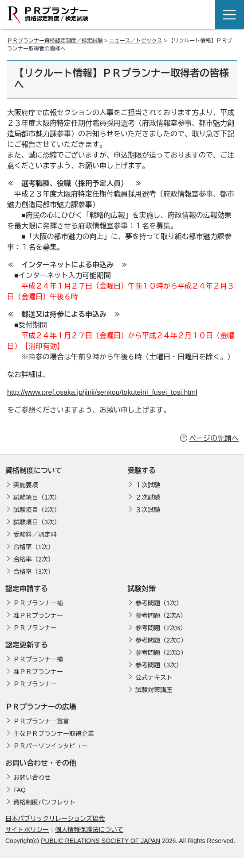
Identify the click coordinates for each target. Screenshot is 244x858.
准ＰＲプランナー (38, 615)
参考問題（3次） (158, 665)
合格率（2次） (33, 559)
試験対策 (141, 589)
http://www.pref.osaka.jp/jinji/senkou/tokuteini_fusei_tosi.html (102, 392)
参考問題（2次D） (161, 652)
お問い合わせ (32, 777)
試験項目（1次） (36, 497)
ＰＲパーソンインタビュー (50, 746)
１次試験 (147, 485)
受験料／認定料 (35, 534)
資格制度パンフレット (44, 802)
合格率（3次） (33, 571)
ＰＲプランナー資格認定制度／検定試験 (55, 41)
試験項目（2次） (36, 509)
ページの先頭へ (214, 438)
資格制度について (33, 470)
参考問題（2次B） (160, 627)
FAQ (19, 789)
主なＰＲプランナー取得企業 (53, 733)
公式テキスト (154, 677)
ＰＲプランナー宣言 (41, 721)
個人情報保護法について (89, 829)
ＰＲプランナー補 (38, 603)
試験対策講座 (154, 689)
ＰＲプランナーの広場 (40, 707)
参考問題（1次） (158, 603)
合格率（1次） (33, 546)
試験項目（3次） (36, 522)
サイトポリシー (27, 829)
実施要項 (25, 485)
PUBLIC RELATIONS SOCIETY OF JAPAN (100, 840)
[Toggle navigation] (229, 14)
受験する (141, 470)
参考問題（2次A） (160, 615)
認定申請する (26, 589)
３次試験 (147, 509)
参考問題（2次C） (161, 640)
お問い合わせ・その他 (40, 763)
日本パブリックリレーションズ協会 (55, 818)
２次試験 (147, 497)
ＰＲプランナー (35, 627)
